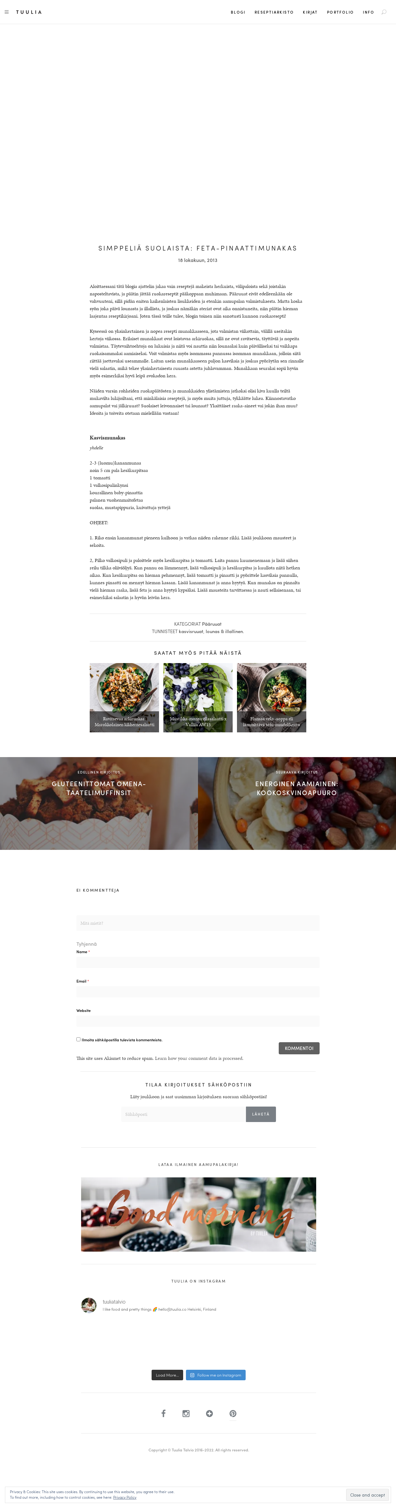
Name (83, 951)
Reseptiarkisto (274, 12)
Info (368, 12)
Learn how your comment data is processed (198, 1058)
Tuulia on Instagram (198, 1281)
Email (82, 981)
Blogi (238, 12)
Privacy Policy (124, 1497)
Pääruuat (212, 623)
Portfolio (340, 12)
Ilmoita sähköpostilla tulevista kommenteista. (122, 1040)
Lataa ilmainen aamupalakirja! (198, 1164)
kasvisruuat (191, 631)
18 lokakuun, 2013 (197, 259)
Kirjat (310, 12)
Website (83, 1010)
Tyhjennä (86, 943)
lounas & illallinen (224, 631)
